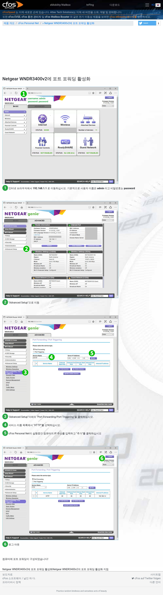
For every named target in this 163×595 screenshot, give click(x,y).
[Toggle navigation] (147, 5)
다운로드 (115, 4)
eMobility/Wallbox (60, 4)
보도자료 (7, 574)
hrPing (90, 4)
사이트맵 (155, 574)
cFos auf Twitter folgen (146, 578)
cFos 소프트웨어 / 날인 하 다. (19, 578)
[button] (147, 23)
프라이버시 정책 (11, 582)
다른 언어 (155, 582)
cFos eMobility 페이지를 (123, 16)
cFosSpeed (9, 12)
